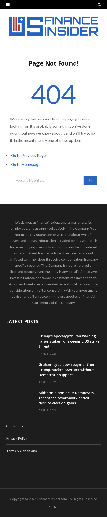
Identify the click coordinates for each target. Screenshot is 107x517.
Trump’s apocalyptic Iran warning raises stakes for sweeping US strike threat (69, 341)
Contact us (14, 426)
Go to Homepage (25, 164)
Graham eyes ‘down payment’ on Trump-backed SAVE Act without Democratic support (66, 369)
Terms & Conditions (21, 451)
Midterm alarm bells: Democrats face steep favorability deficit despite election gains (66, 397)
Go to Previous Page (28, 155)
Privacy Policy (16, 438)
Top (53, 507)
